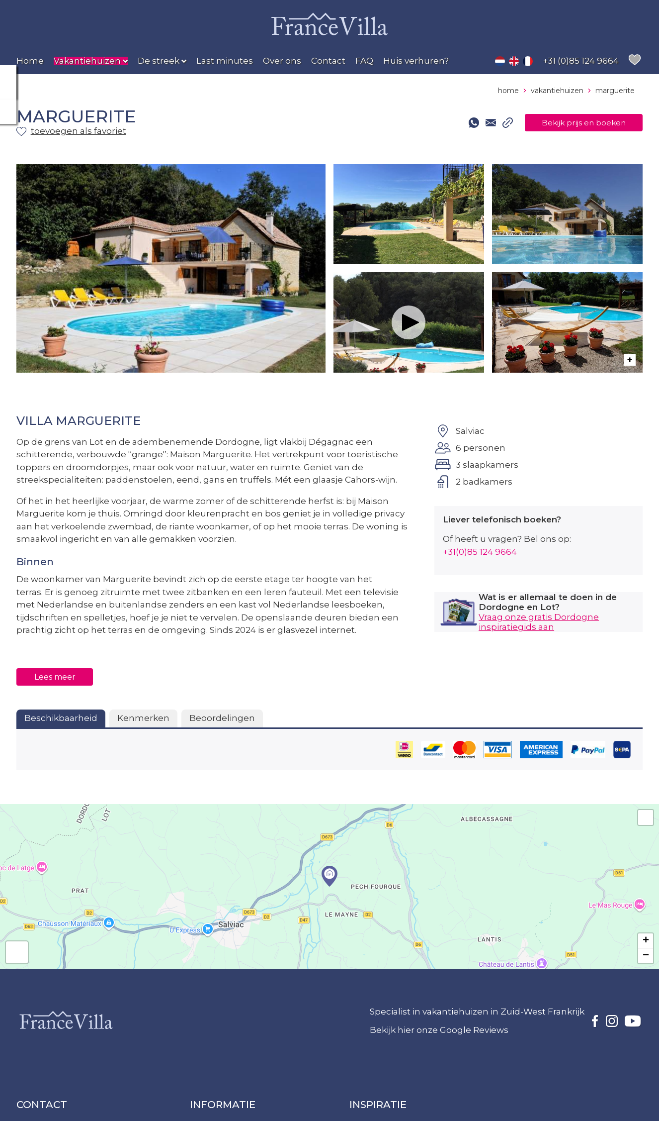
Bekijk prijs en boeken (574, 123)
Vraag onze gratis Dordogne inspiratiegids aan (539, 622)
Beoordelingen (222, 718)
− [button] (646, 955)
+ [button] (646, 940)
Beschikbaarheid (60, 718)
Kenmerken (143, 718)
